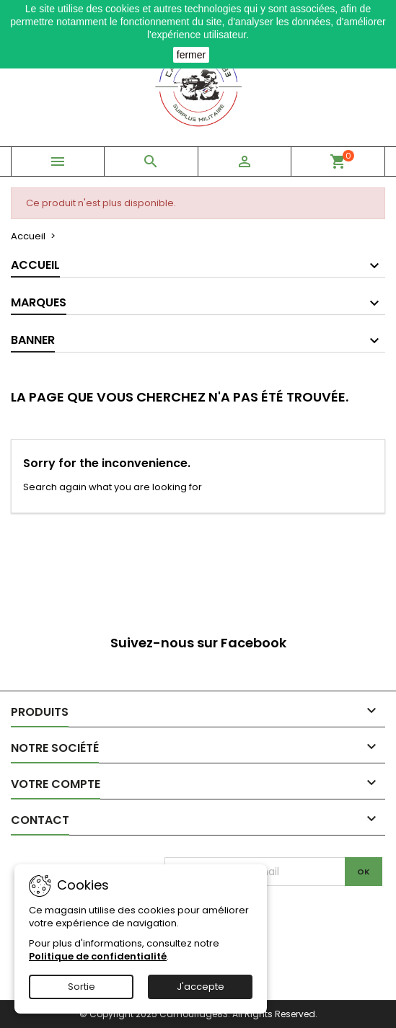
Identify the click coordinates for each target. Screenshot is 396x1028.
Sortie (81, 986)
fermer (191, 55)
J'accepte (200, 986)
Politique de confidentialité (98, 956)
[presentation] (285, 914)
